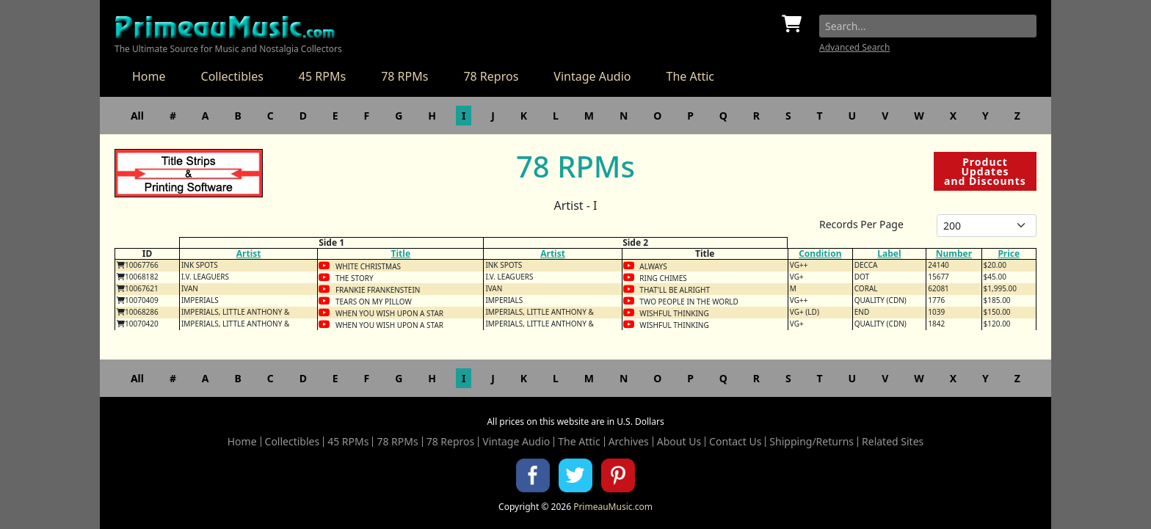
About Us (679, 442)
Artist (248, 253)
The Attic (690, 76)
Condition (820, 253)
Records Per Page (861, 224)
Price (1009, 253)
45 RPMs (322, 76)
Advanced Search (854, 47)
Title (400, 253)
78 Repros (490, 76)
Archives (629, 442)
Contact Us (735, 442)
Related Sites (892, 442)
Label (889, 253)
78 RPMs (404, 76)
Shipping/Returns (811, 442)
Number (954, 253)
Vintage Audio (592, 76)
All (137, 116)
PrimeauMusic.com (613, 506)
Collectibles (232, 76)
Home (149, 76)
